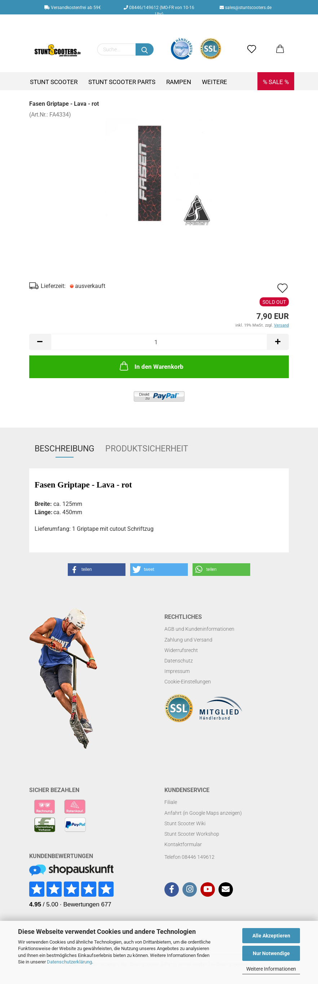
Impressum (177, 671)
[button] (96, 569)
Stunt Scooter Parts (121, 82)
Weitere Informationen (271, 969)
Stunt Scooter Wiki (185, 823)
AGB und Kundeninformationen (199, 629)
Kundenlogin (164, 22)
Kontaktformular (183, 844)
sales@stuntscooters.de (245, 7)
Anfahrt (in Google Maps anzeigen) (203, 813)
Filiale (170, 802)
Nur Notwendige (271, 953)
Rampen (178, 82)
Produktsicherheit (146, 449)
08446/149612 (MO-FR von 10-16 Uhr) (159, 9)
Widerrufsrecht (181, 650)
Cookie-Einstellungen (187, 682)
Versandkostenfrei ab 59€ (72, 7)
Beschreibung (64, 449)
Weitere (214, 82)
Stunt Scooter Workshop (191, 834)
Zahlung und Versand (188, 640)
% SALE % (276, 82)
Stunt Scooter (54, 82)
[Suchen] (145, 49)
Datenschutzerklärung (69, 962)
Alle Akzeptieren (271, 936)
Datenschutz (178, 661)
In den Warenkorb (151, 366)
